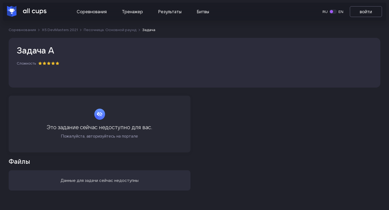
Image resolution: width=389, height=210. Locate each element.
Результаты (170, 11)
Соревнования (92, 11)
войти (366, 11)
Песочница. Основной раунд (110, 29)
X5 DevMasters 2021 (60, 29)
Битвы (203, 11)
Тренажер (132, 11)
